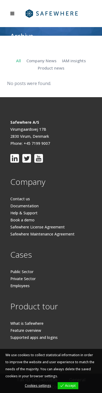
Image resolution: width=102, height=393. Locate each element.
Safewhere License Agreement (37, 227)
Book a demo (22, 219)
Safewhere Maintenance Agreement (42, 234)
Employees (20, 285)
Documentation (24, 205)
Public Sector (21, 271)
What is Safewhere (27, 323)
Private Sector (23, 278)
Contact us (20, 198)
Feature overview (25, 330)
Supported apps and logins (34, 337)
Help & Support (24, 212)
